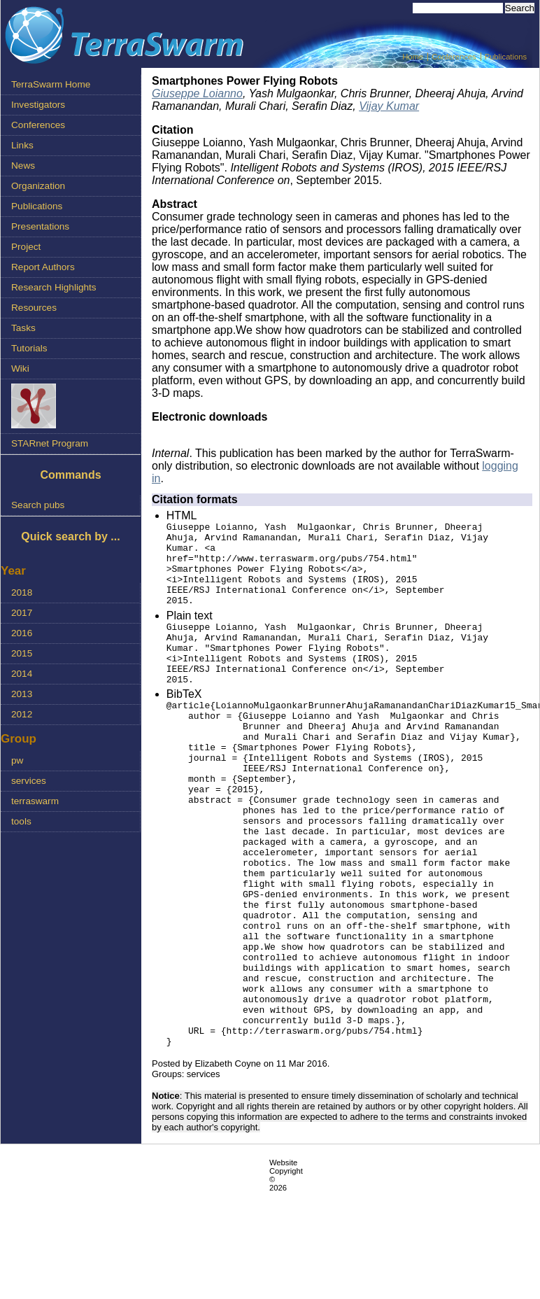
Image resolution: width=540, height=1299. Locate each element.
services (28, 780)
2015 (21, 653)
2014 (21, 673)
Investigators (38, 104)
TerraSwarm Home (50, 84)
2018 (21, 592)
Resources (34, 307)
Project (26, 246)
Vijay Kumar (389, 106)
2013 (21, 694)
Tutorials (29, 348)
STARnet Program (49, 443)
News (23, 165)
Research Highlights (54, 287)
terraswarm (35, 801)
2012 (21, 714)
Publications (506, 56)
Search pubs (37, 505)
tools (21, 821)
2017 (21, 613)
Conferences (454, 56)
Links (22, 145)
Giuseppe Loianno (197, 93)
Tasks (23, 328)
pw (17, 760)
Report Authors (43, 267)
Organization (38, 186)
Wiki (20, 368)
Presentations (40, 226)
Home (412, 56)
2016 (21, 633)
